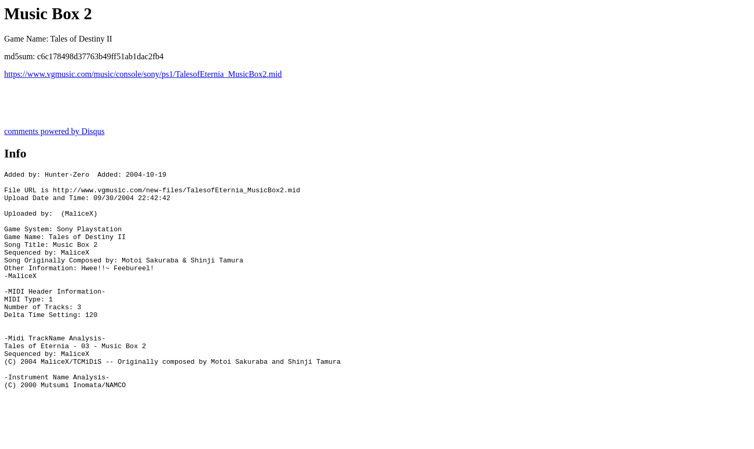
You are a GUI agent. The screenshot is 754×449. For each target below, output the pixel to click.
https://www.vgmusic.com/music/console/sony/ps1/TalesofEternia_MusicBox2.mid (143, 74)
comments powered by (54, 131)
